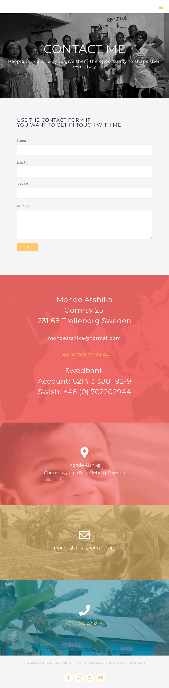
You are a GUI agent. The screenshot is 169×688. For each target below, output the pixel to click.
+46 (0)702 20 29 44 (84, 355)
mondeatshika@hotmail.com (84, 338)
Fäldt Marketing (135, 663)
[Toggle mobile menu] (161, 7)
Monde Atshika (62, 663)
